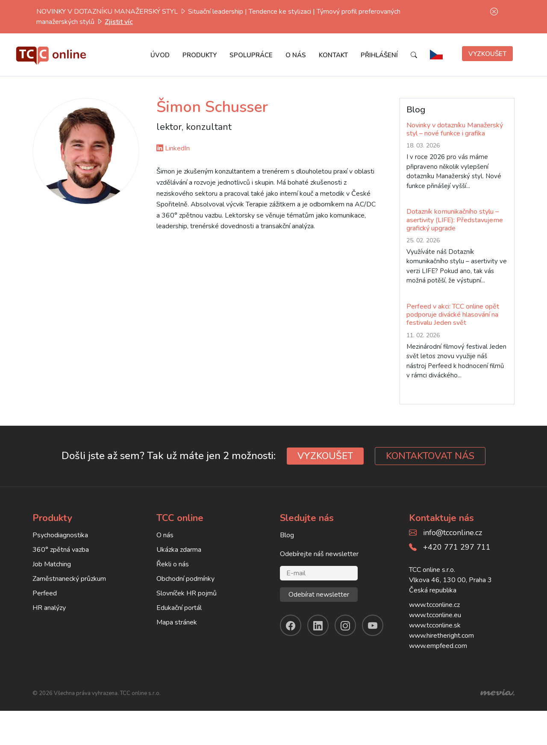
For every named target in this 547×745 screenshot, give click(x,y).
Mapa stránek (176, 622)
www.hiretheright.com (441, 635)
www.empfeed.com (438, 646)
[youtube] (372, 625)
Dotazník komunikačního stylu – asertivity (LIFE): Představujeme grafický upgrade (454, 220)
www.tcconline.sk (435, 625)
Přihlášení (379, 55)
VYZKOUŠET (325, 456)
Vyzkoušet (487, 54)
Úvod (160, 55)
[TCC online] (51, 53)
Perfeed (44, 593)
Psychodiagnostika (60, 535)
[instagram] (345, 625)
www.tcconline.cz (434, 605)
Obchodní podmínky (185, 578)
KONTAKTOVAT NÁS (430, 456)
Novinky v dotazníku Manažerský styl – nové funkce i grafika (454, 129)
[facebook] (290, 625)
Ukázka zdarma (178, 549)
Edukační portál (179, 607)
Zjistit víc (119, 22)
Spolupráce (251, 55)
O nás (295, 55)
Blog (287, 535)
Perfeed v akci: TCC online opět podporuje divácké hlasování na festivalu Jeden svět (452, 314)
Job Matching (51, 564)
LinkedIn (173, 148)
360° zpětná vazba (60, 549)
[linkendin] (318, 625)
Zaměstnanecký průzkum (69, 578)
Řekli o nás (172, 564)
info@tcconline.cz (452, 532)
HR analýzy (49, 607)
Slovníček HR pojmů (186, 593)
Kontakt (333, 55)
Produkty (199, 55)
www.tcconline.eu (435, 615)
